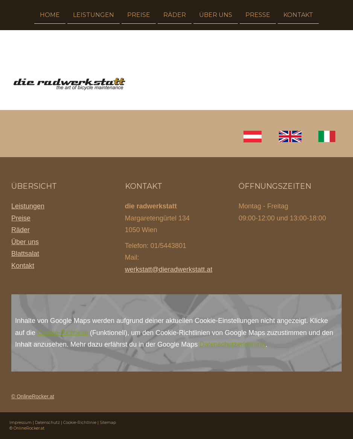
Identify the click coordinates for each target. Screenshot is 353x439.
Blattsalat (25, 253)
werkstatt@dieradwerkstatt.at (168, 269)
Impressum (20, 422)
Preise (138, 14)
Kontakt (298, 14)
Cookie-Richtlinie (62, 333)
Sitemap (108, 422)
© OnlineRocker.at (32, 396)
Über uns (215, 14)
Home (50, 14)
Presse (257, 14)
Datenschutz (47, 422)
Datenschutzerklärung (232, 344)
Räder (174, 14)
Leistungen (93, 14)
